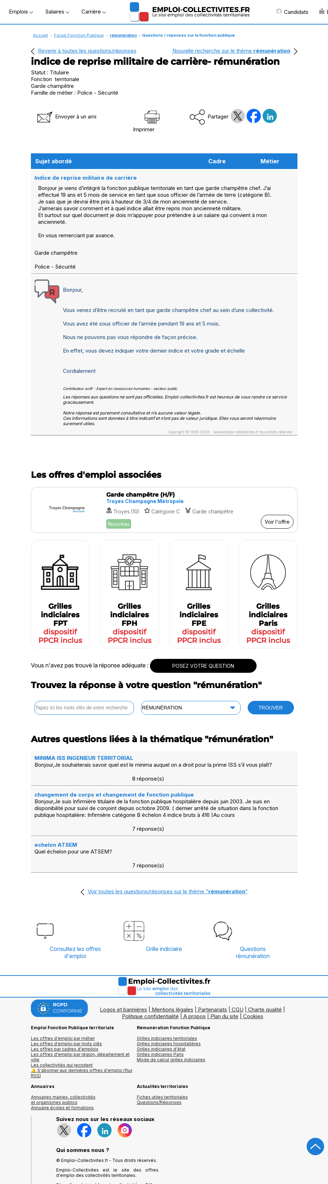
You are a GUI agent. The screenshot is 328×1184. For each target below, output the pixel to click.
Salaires (57, 11)
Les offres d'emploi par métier (63, 996)
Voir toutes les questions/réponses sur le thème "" (168, 849)
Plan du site (224, 974)
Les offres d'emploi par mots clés (66, 1001)
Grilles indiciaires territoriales (167, 996)
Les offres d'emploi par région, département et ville (80, 1014)
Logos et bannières (123, 967)
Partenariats (212, 967)
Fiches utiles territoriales (162, 1054)
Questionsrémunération (253, 910)
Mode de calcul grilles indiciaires (171, 1017)
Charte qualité (265, 967)
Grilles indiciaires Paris (160, 1012)
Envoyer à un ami (66, 116)
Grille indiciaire (164, 906)
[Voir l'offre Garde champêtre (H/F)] (164, 509)
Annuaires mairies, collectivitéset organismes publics (63, 1057)
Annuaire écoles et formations (62, 1065)
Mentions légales (172, 967)
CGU (237, 967)
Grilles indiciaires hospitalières (169, 1001)
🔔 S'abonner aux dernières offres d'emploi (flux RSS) (82, 1030)
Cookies (253, 974)
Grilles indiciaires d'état (161, 1006)
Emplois (21, 11)
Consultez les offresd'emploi (75, 910)
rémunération (123, 35)
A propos (194, 974)
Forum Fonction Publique (79, 35)
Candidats (292, 11)
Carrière (93, 11)
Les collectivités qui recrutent (62, 1022)
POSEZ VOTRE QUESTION (203, 665)
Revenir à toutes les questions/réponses (87, 50)
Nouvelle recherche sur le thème (231, 50)
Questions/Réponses (159, 1060)
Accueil (40, 35)
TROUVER (270, 707)
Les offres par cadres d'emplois (64, 1006)
